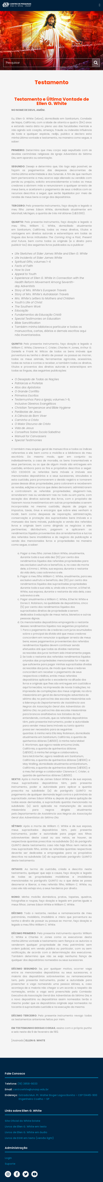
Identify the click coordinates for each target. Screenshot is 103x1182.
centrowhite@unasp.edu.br (31, 1089)
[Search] (96, 63)
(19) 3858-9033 (27, 1084)
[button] (99, 5)
